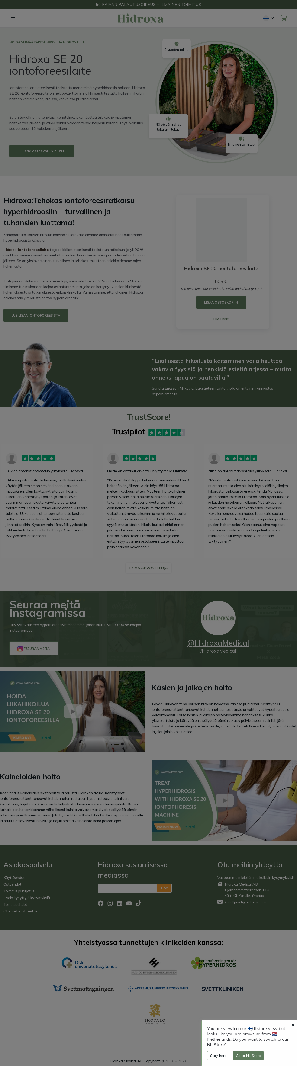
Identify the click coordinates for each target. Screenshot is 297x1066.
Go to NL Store (248, 1055)
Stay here (218, 1055)
